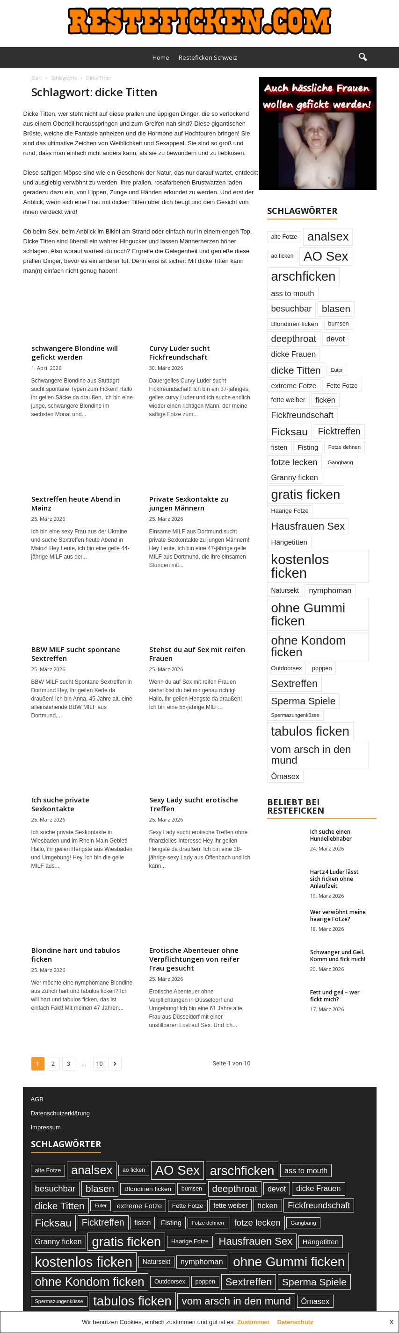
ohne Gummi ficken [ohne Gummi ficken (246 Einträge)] (308, 614)
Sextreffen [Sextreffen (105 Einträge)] (294, 683)
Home (160, 57)
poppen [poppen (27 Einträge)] (322, 668)
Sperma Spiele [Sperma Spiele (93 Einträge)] (303, 700)
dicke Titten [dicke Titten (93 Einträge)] (296, 370)
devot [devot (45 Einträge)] (335, 338)
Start (36, 78)
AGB (37, 1099)
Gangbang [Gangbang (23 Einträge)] (340, 462)
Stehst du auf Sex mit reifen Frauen (197, 654)
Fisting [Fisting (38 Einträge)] (307, 447)
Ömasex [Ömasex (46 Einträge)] (285, 776)
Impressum (46, 1127)
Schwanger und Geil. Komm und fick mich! (337, 955)
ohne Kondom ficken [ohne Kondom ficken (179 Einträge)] (308, 646)
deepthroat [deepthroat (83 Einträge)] (294, 338)
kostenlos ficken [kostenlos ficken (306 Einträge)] (300, 566)
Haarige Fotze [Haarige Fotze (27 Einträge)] (290, 510)
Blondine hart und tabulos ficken (75, 954)
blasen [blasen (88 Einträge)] (336, 308)
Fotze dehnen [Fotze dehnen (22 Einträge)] (344, 447)
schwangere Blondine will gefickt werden (74, 352)
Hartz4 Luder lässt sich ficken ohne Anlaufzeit (334, 879)
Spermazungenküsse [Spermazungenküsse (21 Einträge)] (295, 715)
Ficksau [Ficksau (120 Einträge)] (289, 431)
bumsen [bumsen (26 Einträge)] (338, 323)
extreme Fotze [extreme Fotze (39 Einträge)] (294, 386)
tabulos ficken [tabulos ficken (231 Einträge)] (310, 731)
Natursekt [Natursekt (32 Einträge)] (285, 590)
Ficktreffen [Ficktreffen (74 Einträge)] (339, 431)
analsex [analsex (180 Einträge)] (327, 236)
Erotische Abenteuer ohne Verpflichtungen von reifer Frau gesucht (194, 958)
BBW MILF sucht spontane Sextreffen (75, 654)
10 (99, 1063)
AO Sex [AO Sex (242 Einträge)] (326, 256)
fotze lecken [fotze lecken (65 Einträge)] (294, 462)
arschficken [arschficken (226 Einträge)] (303, 276)
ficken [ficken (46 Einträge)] (325, 400)
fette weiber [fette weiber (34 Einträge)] (288, 400)
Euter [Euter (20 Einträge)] (336, 370)
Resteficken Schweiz (208, 57)
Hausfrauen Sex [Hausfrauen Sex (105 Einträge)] (308, 526)
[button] (362, 57)
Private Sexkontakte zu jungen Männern (188, 503)
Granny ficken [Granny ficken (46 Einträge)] (294, 477)
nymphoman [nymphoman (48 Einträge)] (330, 590)
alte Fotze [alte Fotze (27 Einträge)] (284, 236)
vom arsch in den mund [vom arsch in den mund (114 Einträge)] (311, 755)
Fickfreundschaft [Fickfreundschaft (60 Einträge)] (302, 415)
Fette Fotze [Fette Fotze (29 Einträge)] (342, 385)
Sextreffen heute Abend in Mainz (75, 503)
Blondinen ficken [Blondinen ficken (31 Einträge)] (294, 323)
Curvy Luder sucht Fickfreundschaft (179, 352)
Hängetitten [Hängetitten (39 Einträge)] (289, 542)
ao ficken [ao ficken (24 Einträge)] (282, 256)
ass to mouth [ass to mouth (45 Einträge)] (292, 293)
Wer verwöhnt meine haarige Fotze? (338, 915)
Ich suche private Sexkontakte (60, 804)
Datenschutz (295, 1322)
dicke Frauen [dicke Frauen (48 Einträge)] (293, 354)
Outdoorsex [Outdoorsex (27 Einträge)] (286, 668)
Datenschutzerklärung (60, 1113)
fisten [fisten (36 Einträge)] (279, 447)
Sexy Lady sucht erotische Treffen (193, 804)
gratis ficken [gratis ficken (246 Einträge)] (306, 494)
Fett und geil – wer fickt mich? (335, 995)
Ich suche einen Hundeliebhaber (331, 835)
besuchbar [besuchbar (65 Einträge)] (291, 308)
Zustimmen (253, 1322)
